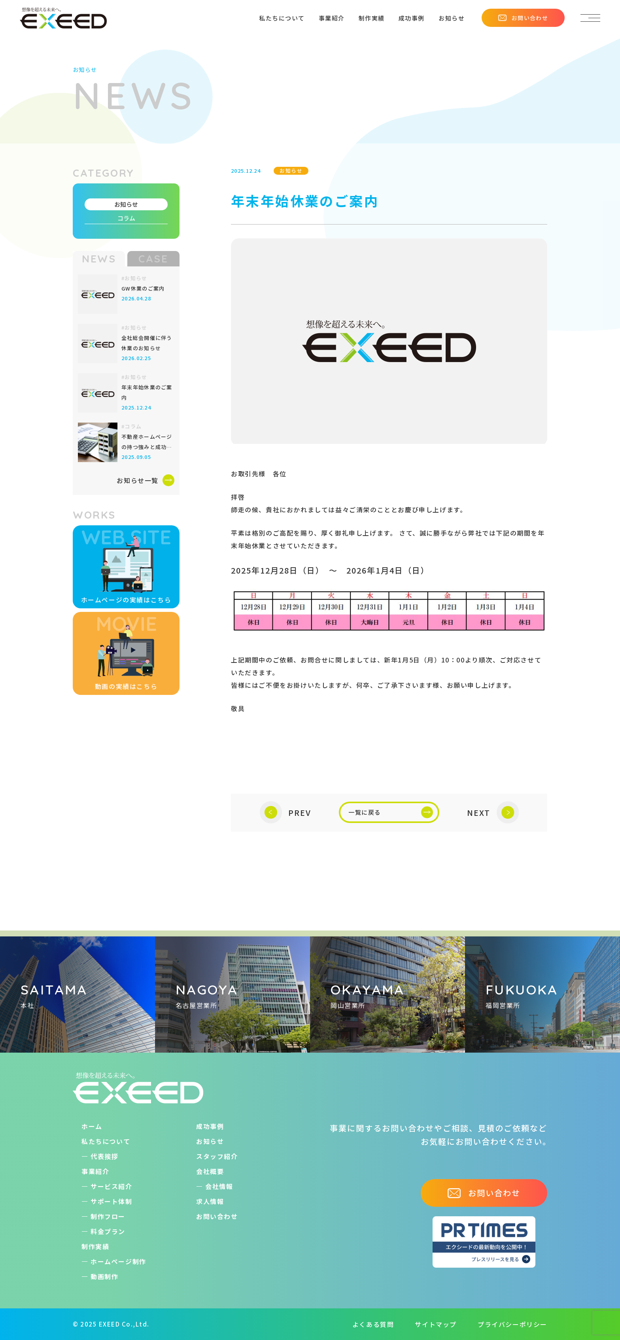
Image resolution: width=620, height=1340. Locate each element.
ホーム (91, 1126)
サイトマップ (436, 1324)
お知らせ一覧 (145, 480)
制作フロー (108, 1216)
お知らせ (452, 18)
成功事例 (412, 18)
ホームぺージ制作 (118, 1261)
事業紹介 (332, 18)
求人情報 (210, 1201)
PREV (285, 812)
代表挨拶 (104, 1156)
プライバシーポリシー (512, 1324)
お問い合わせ (523, 18)
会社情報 (219, 1186)
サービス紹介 (111, 1186)
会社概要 (210, 1171)
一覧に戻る (390, 812)
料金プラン (108, 1231)
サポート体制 (111, 1201)
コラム (126, 218)
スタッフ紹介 (217, 1156)
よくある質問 (373, 1324)
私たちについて (282, 18)
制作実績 (372, 18)
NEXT (493, 812)
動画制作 (104, 1276)
